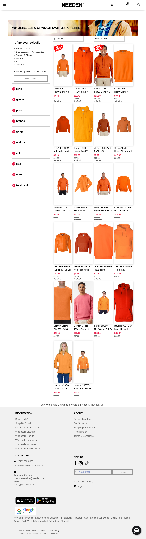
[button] (112, 4)
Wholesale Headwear (26, 440)
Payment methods (83, 419)
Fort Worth (27, 521)
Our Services (80, 423)
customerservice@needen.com (29, 478)
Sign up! (122, 472)
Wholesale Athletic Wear (27, 448)
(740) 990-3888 (25, 461)
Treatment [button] (22, 185)
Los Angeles (41, 517)
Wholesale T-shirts (24, 436)
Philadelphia (66, 517)
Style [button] (19, 88)
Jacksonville (40, 521)
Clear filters (30, 78)
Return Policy (80, 431)
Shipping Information (84, 427)
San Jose (123, 517)
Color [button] (19, 153)
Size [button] (18, 163)
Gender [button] (20, 99)
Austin (17, 521)
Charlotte (65, 521)
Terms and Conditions (39, 531)
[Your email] (93, 472)
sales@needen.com (24, 484)
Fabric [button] (19, 174)
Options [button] (21, 142)
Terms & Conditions (84, 436)
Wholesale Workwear (26, 444)
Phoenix (29, 517)
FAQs (79, 486)
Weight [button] (20, 131)
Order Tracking (85, 481)
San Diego (103, 517)
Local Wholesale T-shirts (27, 427)
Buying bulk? (21, 419)
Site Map (53, 531)
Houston (78, 517)
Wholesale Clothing (25, 431)
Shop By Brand (23, 423)
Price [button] (19, 110)
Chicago (54, 517)
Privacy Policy (24, 531)
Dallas (114, 517)
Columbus (54, 521)
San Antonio (90, 517)
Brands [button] (20, 121)
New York (18, 517)
